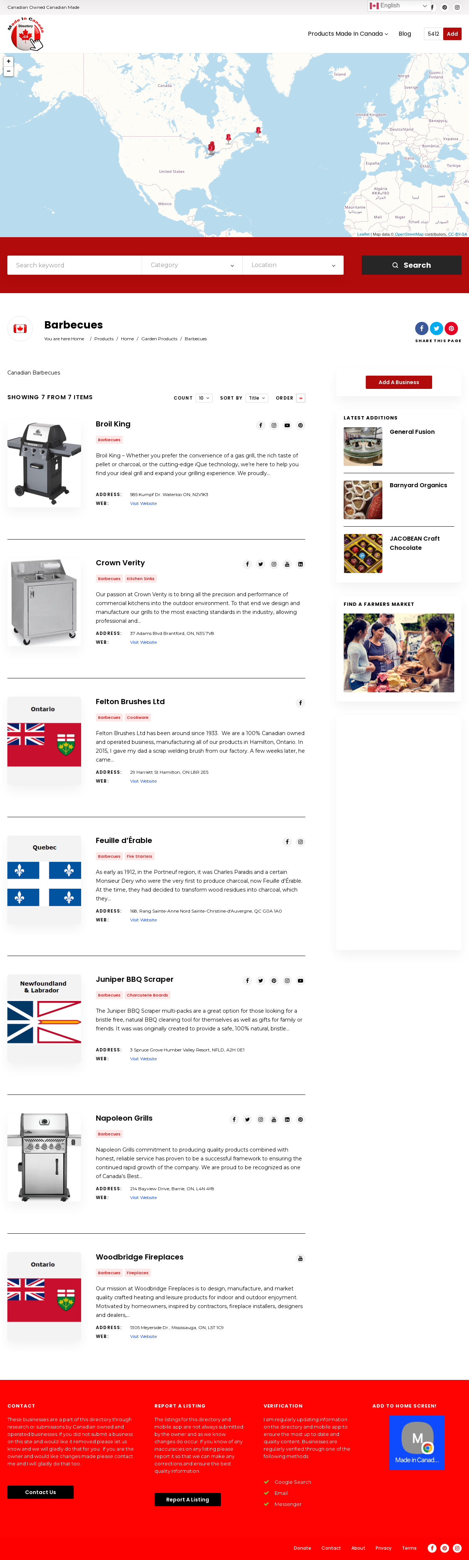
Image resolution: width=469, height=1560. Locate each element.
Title (254, 398)
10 (201, 398)
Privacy (384, 1548)
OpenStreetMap (409, 234)
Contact (331, 1548)
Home (77, 338)
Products (104, 338)
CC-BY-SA (457, 234)
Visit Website (143, 503)
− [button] (9, 71)
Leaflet (363, 234)
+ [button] (9, 61)
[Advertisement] (399, 832)
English (385, 5)
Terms (409, 1548)
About (358, 1548)
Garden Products (159, 338)
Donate (302, 1548)
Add (452, 34)
